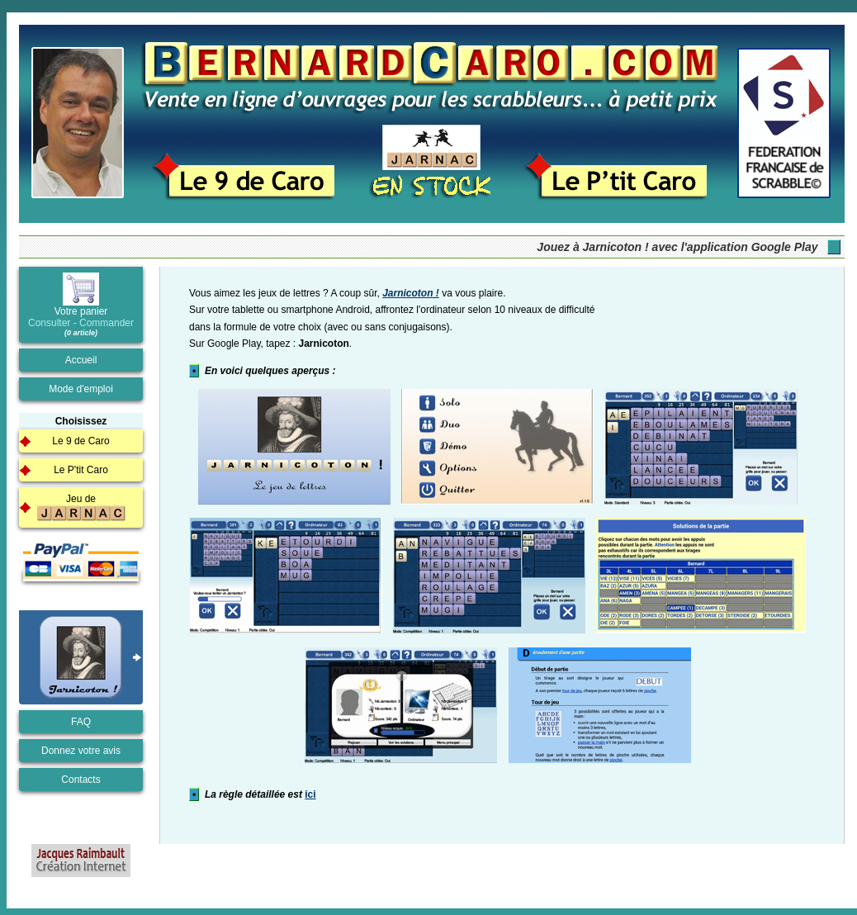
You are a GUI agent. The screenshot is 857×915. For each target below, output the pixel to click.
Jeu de (81, 507)
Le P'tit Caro (81, 470)
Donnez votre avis (81, 750)
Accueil (81, 360)
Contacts (80, 779)
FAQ (81, 722)
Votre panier (81, 305)
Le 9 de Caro (80, 441)
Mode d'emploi (81, 389)
